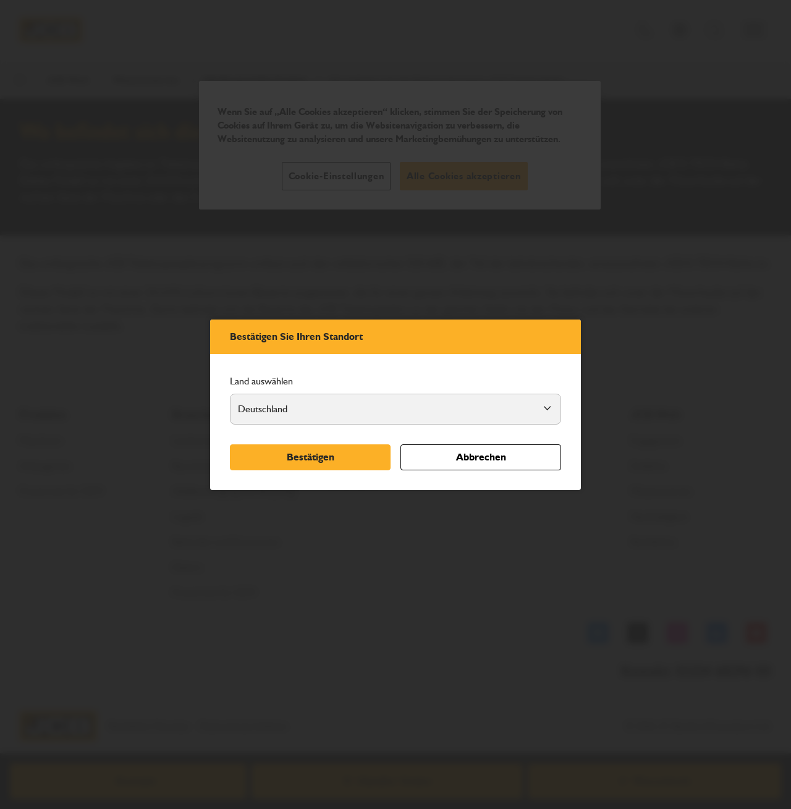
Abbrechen (481, 457)
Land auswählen (261, 381)
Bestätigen (310, 457)
